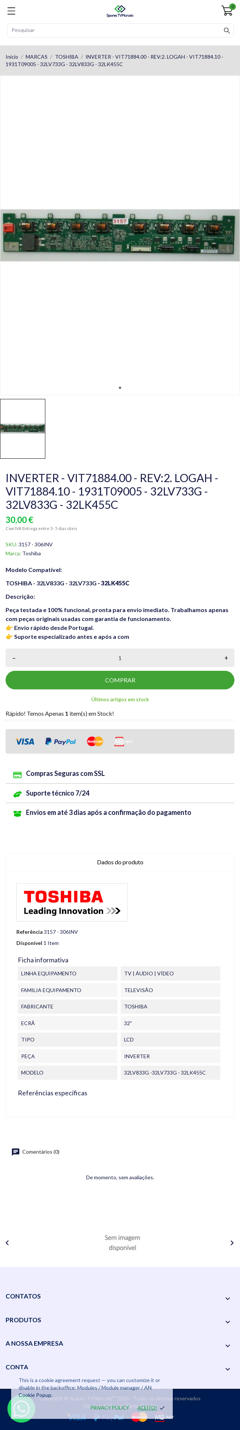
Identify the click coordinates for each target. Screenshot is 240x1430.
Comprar (120, 679)
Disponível (29, 943)
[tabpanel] (120, 235)
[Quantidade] (120, 658)
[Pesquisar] (120, 30)
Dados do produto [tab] (120, 861)
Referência (29, 932)
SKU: (11, 544)
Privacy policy (110, 1408)
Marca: (13, 553)
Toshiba (31, 553)
